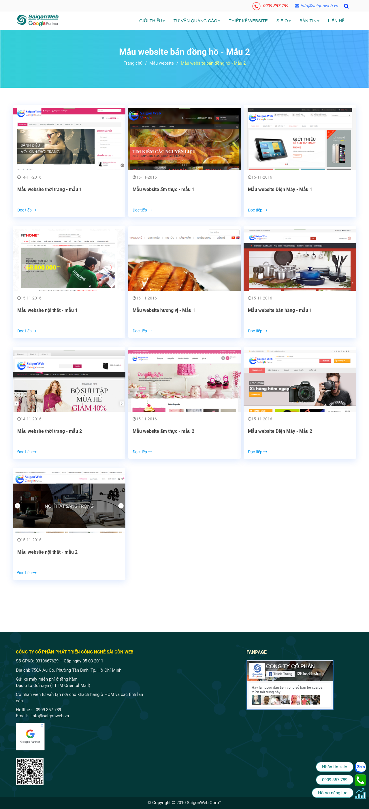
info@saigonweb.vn (316, 5)
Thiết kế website (248, 20)
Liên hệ (336, 20)
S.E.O (283, 20)
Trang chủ (133, 63)
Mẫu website (161, 63)
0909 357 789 (270, 5)
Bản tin (309, 20)
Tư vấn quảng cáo (197, 20)
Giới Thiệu (152, 20)
